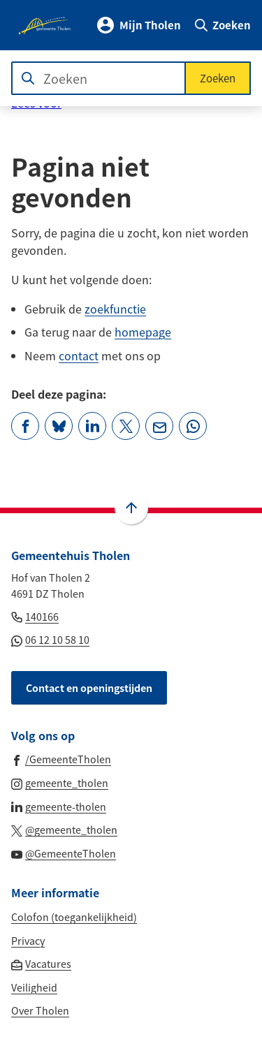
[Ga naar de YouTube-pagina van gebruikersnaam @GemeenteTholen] (63, 852)
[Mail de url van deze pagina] (159, 426)
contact (79, 355)
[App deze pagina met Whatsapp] (193, 426)
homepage (143, 331)
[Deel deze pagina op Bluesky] (59, 426)
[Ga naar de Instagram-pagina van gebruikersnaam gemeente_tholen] (59, 782)
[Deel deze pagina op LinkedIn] (92, 426)
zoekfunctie (115, 308)
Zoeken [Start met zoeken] (217, 78)
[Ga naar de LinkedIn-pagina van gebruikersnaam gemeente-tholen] (58, 805)
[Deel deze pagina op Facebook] (25, 426)
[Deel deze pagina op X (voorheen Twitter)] (126, 426)
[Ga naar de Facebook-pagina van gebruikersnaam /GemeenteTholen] (61, 758)
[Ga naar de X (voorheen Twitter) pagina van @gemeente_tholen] (64, 828)
